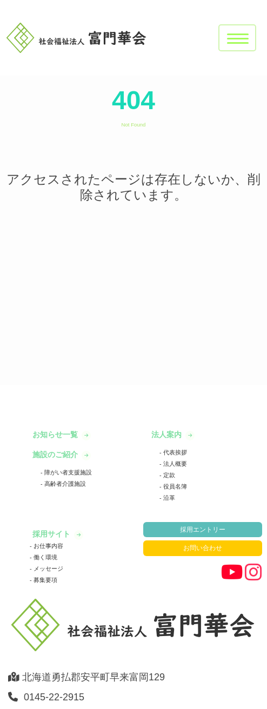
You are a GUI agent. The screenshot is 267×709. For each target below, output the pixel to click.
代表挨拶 (174, 452)
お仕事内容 (47, 546)
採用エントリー (202, 529)
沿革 (168, 497)
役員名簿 (174, 486)
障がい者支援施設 (67, 472)
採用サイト (52, 534)
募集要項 (44, 580)
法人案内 (167, 434)
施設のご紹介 (56, 454)
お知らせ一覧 (56, 434)
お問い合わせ (202, 548)
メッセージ (47, 568)
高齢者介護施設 (64, 483)
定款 (168, 475)
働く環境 (44, 557)
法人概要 (174, 463)
